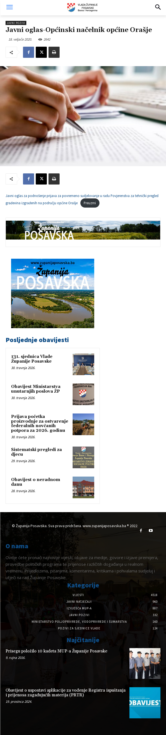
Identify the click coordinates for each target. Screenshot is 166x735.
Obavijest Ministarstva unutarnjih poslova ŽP (35, 389)
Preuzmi (90, 203)
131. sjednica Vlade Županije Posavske (31, 359)
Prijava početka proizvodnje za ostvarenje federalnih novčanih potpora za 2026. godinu (39, 423)
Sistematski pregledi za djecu (36, 452)
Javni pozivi (16, 23)
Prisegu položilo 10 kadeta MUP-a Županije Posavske (56, 651)
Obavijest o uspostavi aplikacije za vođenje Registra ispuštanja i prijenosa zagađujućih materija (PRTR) (66, 693)
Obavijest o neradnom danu (35, 482)
